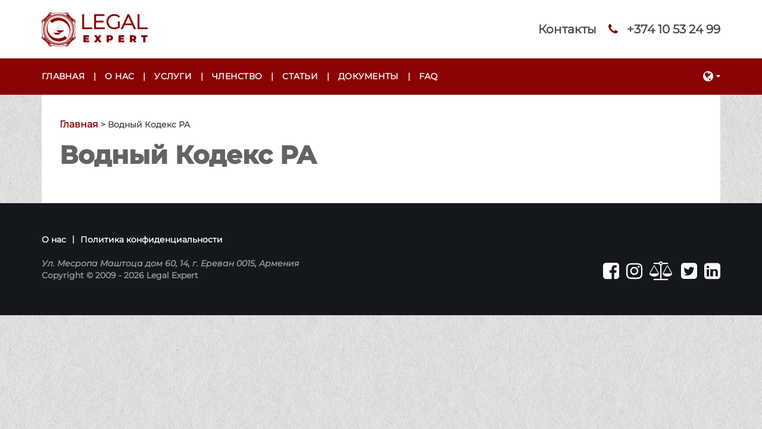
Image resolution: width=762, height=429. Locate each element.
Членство (237, 76)
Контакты (567, 29)
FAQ (428, 76)
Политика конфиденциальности (151, 239)
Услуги (173, 76)
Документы (368, 76)
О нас (119, 76)
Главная (63, 76)
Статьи (300, 76)
